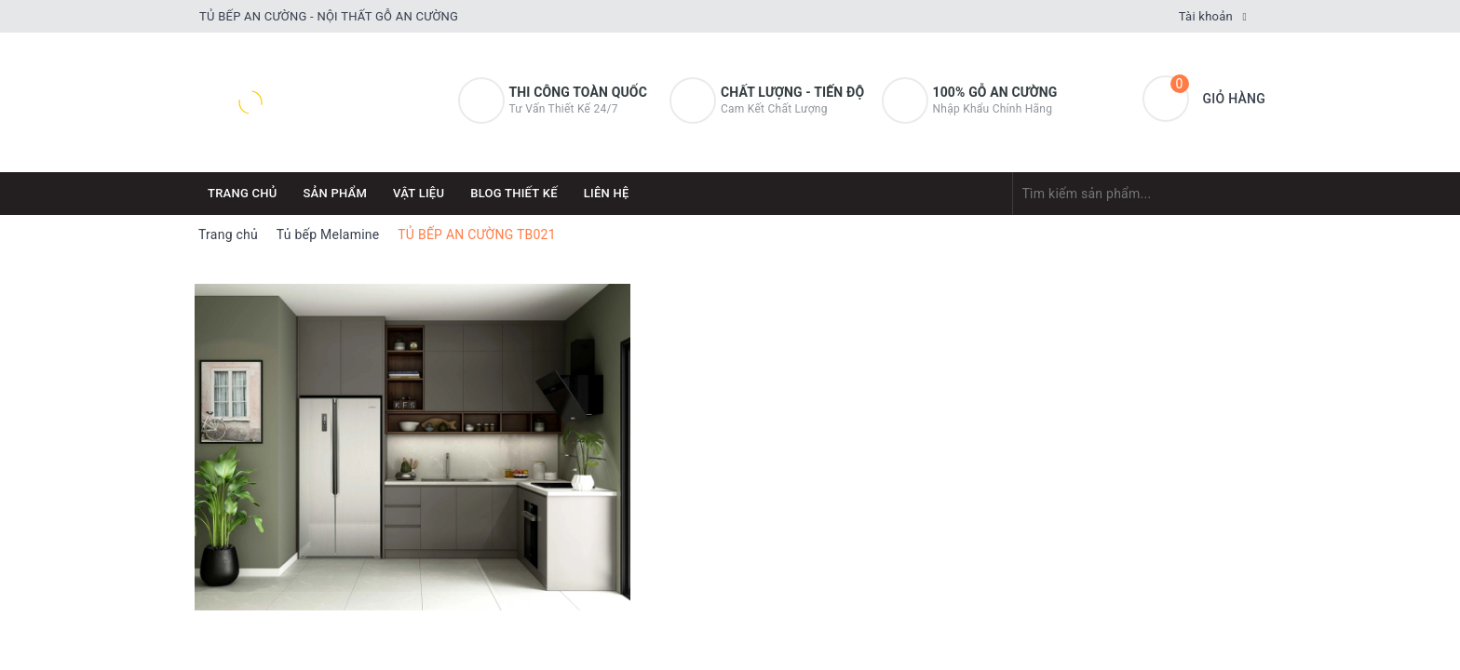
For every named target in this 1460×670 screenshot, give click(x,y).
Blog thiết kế (514, 193)
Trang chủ (242, 193)
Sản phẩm (336, 193)
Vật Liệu (418, 193)
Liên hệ (606, 193)
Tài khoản (1206, 16)
